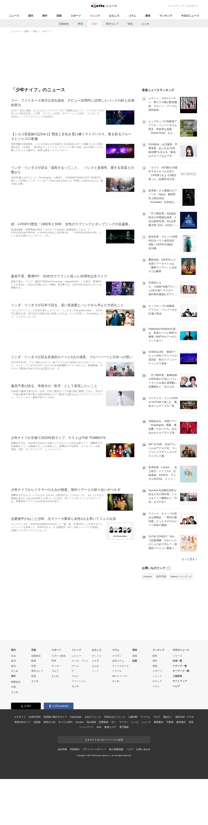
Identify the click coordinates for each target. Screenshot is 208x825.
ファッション (79, 727)
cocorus (79, 768)
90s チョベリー (120, 722)
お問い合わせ (143, 795)
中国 (13, 733)
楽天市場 (161, 622)
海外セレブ (112, 23)
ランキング (165, 15)
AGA (98, 773)
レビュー (76, 701)
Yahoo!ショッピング (181, 622)
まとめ (145, 23)
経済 (13, 706)
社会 (13, 701)
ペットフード (86, 773)
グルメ (75, 722)
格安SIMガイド (23, 768)
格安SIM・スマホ (184, 763)
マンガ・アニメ (80, 706)
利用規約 (74, 795)
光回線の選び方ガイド (55, 763)
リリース (177, 701)
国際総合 (16, 728)
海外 (44, 15)
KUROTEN (34, 763)
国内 (30, 15)
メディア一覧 (180, 712)
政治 (13, 712)
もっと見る (189, 605)
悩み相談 (91, 768)
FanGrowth (76, 763)
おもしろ (114, 15)
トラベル (117, 717)
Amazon (147, 622)
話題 (134, 706)
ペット (95, 717)
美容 (191, 768)
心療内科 (133, 763)
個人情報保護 (116, 795)
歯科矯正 (181, 768)
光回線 (37, 768)
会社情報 (62, 795)
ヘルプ (176, 732)
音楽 (94, 23)
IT (73, 717)
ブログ (156, 763)
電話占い (167, 763)
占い (113, 768)
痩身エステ (110, 773)
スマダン (117, 701)
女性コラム (118, 706)
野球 (53, 706)
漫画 (147, 15)
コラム (132, 15)
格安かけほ (49, 768)
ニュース (14, 15)
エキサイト (192, 5)
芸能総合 (64, 23)
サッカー (56, 712)
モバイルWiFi (65, 768)
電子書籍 (124, 773)
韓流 (130, 23)
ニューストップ (175, 5)
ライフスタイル (120, 712)
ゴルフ (55, 717)
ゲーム (75, 712)
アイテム (145, 763)
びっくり (96, 701)
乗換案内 (158, 768)
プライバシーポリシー (94, 795)
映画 (80, 23)
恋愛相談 (103, 768)
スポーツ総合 (58, 701)
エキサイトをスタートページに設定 (104, 785)
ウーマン (123, 768)
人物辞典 (177, 722)
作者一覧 (177, 706)
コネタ (95, 706)
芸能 (59, 15)
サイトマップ (180, 727)
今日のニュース (190, 15)
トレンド (95, 15)
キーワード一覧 (181, 717)
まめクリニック (93, 763)
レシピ (135, 768)
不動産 (169, 768)
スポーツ (76, 15)
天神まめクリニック (114, 763)
